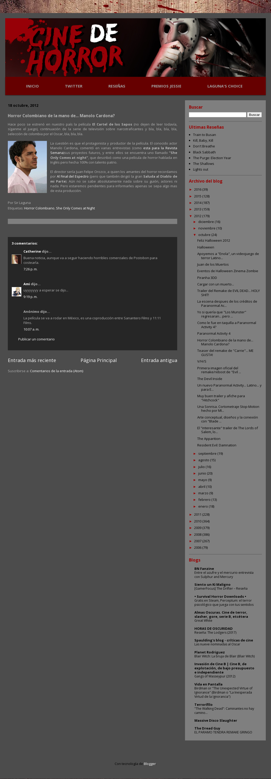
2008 (198, 534)
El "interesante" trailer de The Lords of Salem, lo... (227, 430)
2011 (198, 514)
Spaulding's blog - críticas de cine (223, 640)
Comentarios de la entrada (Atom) (56, 371)
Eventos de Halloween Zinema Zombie (227, 271)
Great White (203, 620)
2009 (198, 527)
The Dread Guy (207, 728)
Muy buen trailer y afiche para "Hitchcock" (221, 398)
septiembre (207, 453)
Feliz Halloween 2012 (213, 240)
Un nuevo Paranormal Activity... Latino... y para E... (229, 387)
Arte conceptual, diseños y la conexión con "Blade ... (227, 419)
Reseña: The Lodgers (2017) (215, 632)
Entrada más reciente (32, 360)
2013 (198, 209)
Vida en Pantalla (208, 684)
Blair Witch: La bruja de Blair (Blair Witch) (224, 656)
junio (202, 473)
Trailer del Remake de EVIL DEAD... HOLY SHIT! (228, 292)
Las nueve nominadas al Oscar (217, 644)
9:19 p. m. (30, 296)
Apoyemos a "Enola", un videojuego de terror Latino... (228, 255)
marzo (203, 493)
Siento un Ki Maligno (212, 584)
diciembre (206, 221)
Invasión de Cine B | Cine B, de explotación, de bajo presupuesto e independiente (224, 668)
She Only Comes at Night (75, 208)
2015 (198, 196)
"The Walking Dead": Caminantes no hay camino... (224, 710)
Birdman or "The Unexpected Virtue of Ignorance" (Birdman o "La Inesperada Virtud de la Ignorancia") (223, 692)
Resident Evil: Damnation (216, 445)
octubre (204, 234)
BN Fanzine (204, 568)
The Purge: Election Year (212, 157)
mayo (203, 479)
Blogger (150, 763)
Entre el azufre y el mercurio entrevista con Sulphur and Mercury (224, 574)
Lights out (200, 169)
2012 (198, 216)
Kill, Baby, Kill (203, 140)
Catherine (32, 251)
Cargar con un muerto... (215, 284)
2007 (198, 541)
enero (203, 506)
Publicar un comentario (36, 339)
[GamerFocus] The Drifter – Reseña (221, 588)
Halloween (205, 247)
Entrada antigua (159, 360)
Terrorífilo (203, 704)
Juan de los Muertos (213, 264)
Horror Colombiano (39, 208)
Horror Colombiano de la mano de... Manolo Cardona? (225, 342)
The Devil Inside (209, 378)
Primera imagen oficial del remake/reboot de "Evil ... (219, 370)
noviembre (207, 228)
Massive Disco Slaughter (215, 720)
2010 (198, 521)
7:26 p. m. (30, 269)
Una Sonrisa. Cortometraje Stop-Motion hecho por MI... (228, 408)
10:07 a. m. (31, 329)
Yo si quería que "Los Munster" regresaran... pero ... (221, 314)
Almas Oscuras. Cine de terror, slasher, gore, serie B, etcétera (221, 614)
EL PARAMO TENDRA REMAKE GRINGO (223, 732)
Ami (26, 284)
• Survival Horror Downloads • (220, 596)
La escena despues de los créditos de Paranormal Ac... (227, 303)
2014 (198, 202)
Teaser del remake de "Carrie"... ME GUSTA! (225, 352)
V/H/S (201, 361)
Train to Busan (204, 134)
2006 (198, 547)
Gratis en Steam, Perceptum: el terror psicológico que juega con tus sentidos (224, 602)
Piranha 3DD (207, 277)
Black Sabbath (204, 152)
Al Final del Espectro (73, 176)
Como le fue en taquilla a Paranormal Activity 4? (226, 324)
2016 (198, 189)
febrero (204, 499)
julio (202, 466)
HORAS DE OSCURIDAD (213, 628)
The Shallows (203, 163)
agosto (204, 460)
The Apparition (208, 438)
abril (202, 486)
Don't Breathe (204, 146)
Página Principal (99, 360)
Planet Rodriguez (209, 652)
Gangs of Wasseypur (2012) (214, 676)
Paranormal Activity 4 (213, 333)
